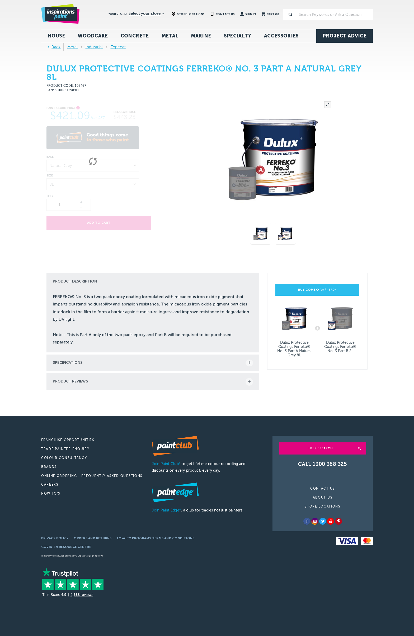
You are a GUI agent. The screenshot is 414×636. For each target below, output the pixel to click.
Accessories (281, 36)
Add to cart (93, 223)
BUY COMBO (317, 289)
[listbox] (92, 165)
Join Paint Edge (166, 510)
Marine (201, 36)
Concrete (135, 36)
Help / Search (320, 448)
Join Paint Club (166, 464)
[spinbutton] (59, 205)
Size (49, 175)
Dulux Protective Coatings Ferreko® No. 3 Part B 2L (340, 347)
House (56, 36)
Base (50, 157)
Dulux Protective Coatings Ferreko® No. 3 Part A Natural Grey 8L (294, 349)
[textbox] (335, 14)
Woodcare (93, 36)
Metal (170, 36)
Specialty (237, 36)
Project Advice (344, 36)
